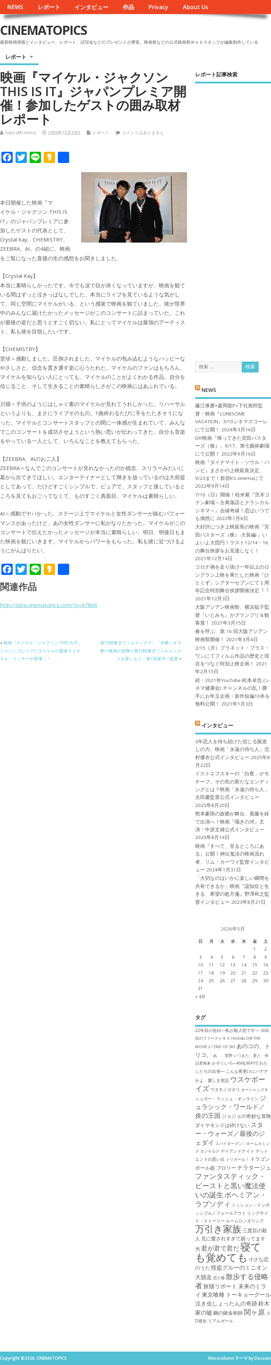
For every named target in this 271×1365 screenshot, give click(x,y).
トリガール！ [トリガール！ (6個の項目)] (237, 1159)
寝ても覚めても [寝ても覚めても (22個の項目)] (228, 1252)
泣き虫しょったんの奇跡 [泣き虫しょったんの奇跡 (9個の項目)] (226, 1303)
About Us (195, 7)
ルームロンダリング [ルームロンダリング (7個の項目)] (245, 1221)
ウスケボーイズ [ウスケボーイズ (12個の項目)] (230, 1083)
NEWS (15, 7)
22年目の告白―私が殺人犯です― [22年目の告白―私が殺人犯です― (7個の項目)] (227, 1030)
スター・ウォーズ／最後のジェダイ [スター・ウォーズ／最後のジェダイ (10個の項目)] (230, 1133)
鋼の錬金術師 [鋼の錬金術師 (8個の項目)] (228, 1312)
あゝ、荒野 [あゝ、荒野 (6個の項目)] (223, 1055)
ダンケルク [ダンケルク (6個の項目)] (209, 1151)
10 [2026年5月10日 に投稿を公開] (200, 965)
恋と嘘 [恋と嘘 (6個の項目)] (219, 1277)
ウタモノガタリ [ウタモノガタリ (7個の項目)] (225, 1089)
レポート (49, 7)
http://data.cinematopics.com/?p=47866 (48, 604)
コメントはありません (143, 133)
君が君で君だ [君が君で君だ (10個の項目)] (220, 1248)
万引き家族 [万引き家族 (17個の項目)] (218, 1229)
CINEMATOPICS (43, 30)
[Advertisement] (233, 216)
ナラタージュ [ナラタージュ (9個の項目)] (254, 1167)
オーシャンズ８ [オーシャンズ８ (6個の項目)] (254, 1089)
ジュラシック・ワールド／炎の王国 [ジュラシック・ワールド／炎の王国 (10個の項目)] (230, 1107)
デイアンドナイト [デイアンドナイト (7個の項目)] (237, 1151)
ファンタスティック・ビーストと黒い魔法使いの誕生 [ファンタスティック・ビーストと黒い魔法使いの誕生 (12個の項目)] (230, 1185)
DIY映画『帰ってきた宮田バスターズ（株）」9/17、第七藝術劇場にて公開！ (232, 446)
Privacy (158, 7)
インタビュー (91, 7)
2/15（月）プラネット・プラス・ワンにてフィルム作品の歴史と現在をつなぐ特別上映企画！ (232, 656)
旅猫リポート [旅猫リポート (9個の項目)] (220, 1286)
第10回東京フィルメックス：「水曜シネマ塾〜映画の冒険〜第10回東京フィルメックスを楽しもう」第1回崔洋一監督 (140, 651)
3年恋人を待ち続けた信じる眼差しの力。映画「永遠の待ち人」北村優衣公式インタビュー (232, 749)
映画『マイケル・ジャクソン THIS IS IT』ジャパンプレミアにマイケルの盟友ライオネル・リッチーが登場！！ (41, 651)
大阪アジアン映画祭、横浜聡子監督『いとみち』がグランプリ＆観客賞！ (232, 615)
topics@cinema (20, 133)
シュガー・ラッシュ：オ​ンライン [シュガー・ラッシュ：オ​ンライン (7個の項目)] (227, 1099)
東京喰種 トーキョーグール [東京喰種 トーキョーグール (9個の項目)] (236, 1294)
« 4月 (200, 997)
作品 (128, 7)
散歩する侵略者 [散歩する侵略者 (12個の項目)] (231, 1280)
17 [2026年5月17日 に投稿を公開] (200, 973)
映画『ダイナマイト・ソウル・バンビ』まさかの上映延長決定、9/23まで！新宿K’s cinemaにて (232, 470)
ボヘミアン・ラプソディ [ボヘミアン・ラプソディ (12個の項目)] (231, 1199)
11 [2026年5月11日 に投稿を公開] (211, 965)
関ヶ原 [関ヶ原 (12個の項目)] (254, 1312)
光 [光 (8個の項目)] (197, 1248)
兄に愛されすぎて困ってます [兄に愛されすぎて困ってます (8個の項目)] (233, 1238)
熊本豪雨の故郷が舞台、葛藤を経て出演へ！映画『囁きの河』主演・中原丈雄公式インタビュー (232, 821)
